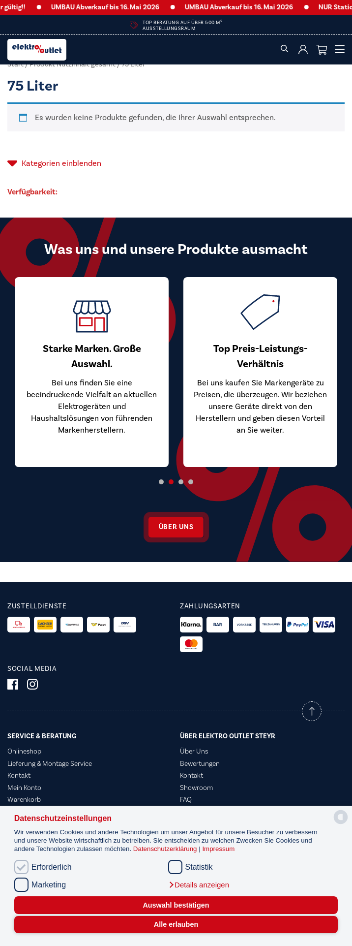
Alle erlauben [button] (176, 924)
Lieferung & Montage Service (49, 763)
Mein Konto (24, 788)
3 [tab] (180, 481)
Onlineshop (24, 751)
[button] (198, 885)
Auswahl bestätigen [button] (176, 905)
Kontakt (18, 775)
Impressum (218, 848)
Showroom (196, 788)
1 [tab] (161, 481)
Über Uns (194, 751)
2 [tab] (171, 481)
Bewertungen (200, 763)
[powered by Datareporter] (341, 823)
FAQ (186, 799)
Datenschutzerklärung (166, 848)
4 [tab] (190, 481)
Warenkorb (24, 799)
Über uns (176, 527)
